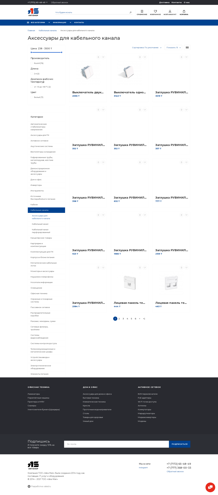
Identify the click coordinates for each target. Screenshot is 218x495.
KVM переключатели (148, 394)
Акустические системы (42, 146)
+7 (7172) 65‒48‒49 (36, 2)
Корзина (184, 12)
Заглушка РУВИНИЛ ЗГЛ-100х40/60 (172, 92)
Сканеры (32, 405)
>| (144, 318)
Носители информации (42, 282)
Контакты (177, 2)
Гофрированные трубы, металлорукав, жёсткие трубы (42, 160)
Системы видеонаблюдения (39, 336)
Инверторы (36, 185)
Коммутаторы (144, 409)
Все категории (36, 22)
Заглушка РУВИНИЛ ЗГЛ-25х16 (88, 197)
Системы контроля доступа (44, 343)
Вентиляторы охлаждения (43, 152)
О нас (187, 2)
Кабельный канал (40, 224)
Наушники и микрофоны (42, 277)
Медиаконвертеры (147, 417)
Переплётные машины (38, 398)
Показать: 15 (172, 47)
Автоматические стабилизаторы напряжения (39, 127)
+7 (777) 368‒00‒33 (178, 467)
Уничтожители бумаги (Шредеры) (44, 409)
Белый (37, 97)
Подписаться (180, 444)
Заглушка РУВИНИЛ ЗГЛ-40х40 (130, 250)
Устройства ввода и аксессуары (40, 358)
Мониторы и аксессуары (42, 271)
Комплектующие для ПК (42, 252)
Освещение (36, 288)
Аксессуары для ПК (40, 135)
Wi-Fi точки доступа (147, 402)
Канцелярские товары (41, 238)
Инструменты (37, 191)
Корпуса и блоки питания (42, 257)
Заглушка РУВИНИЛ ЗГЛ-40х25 (88, 250)
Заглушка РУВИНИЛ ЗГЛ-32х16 (130, 197)
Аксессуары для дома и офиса (97, 394)
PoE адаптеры (144, 398)
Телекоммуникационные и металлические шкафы (43, 350)
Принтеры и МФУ (36, 402)
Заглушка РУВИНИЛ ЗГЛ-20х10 (172, 145)
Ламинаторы (34, 394)
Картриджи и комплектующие (38, 244)
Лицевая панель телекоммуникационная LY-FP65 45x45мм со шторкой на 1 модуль (130, 302)
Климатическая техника (94, 402)
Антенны (142, 405)
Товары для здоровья (93, 417)
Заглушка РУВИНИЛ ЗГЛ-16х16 (130, 145)
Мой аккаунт (170, 12)
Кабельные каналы (40, 210)
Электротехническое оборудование (41, 366)
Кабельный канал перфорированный (41, 230)
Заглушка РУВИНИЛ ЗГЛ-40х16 (172, 197)
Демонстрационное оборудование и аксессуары (40, 171)
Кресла (86, 405)
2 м (35, 73)
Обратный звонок (59, 2)
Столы (86, 413)
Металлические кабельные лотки (44, 264)
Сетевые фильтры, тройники (39, 328)
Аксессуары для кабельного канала (41, 217)
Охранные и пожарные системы (41, 300)
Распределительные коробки (40, 314)
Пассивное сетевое (40, 307)
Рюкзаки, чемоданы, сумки (43, 321)
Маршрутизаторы (146, 413)
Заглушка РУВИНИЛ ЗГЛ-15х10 (88, 145)
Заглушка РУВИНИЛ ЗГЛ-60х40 (172, 250)
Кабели (34, 204)
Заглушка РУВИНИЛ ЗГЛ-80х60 (88, 302)
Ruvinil (37, 63)
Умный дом (88, 421)
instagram (143, 467)
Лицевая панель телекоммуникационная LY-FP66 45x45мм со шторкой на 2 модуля (172, 302)
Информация (59, 22)
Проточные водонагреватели (97, 409)
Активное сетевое (39, 141)
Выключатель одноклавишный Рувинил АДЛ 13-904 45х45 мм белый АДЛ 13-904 (130, 92)
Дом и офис (36, 179)
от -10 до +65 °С (41, 86)
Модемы (142, 421)
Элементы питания (39, 374)
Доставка (164, 2)
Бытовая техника (91, 398)
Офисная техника (39, 293)
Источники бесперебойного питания (43, 197)
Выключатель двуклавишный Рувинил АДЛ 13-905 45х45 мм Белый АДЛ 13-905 (88, 92)
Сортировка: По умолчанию (145, 47)
